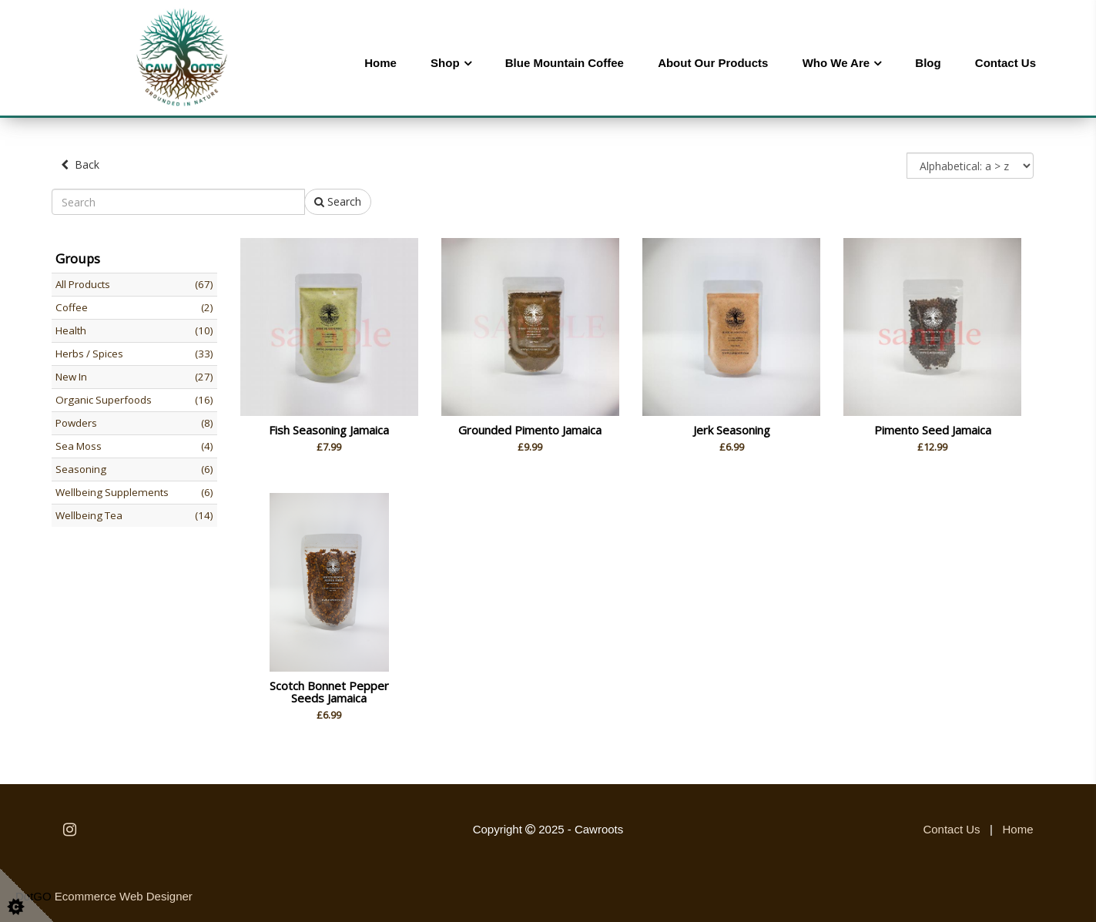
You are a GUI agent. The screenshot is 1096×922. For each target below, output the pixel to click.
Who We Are (836, 62)
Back (80, 164)
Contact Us (1005, 62)
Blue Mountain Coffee (564, 62)
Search (337, 201)
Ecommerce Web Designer (124, 896)
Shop (445, 62)
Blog (927, 62)
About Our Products (713, 62)
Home (380, 62)
